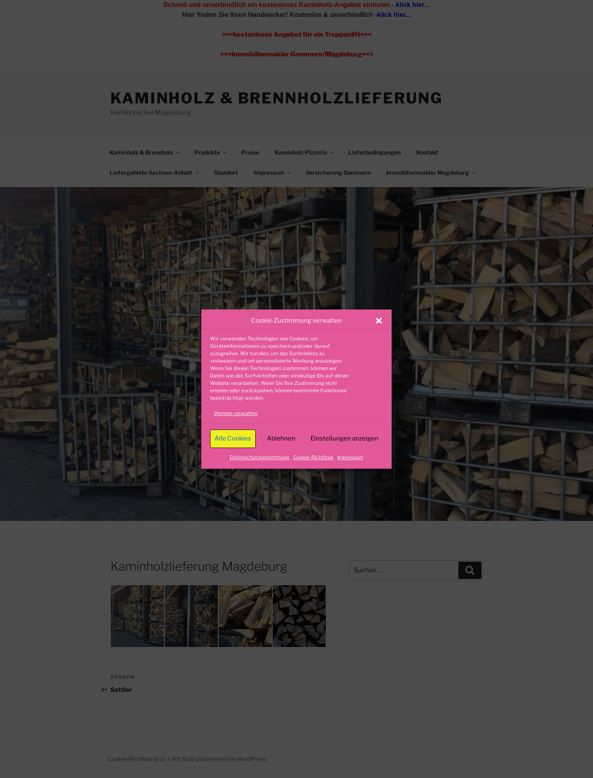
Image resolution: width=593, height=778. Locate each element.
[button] (379, 321)
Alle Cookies (233, 438)
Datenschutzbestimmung (259, 457)
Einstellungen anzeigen (344, 438)
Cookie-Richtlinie (313, 457)
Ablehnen (281, 438)
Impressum (350, 457)
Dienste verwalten (235, 413)
